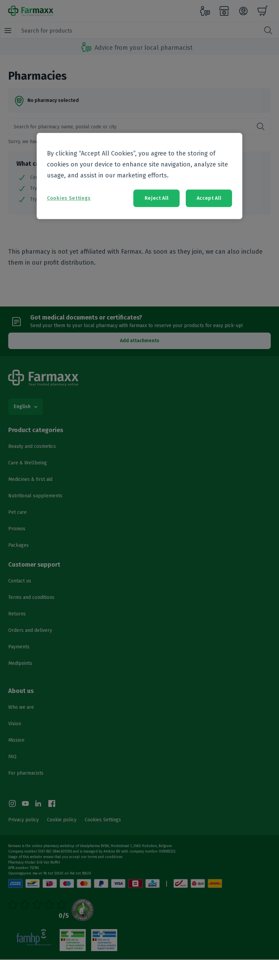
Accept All (209, 198)
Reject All (157, 198)
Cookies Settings (69, 198)
